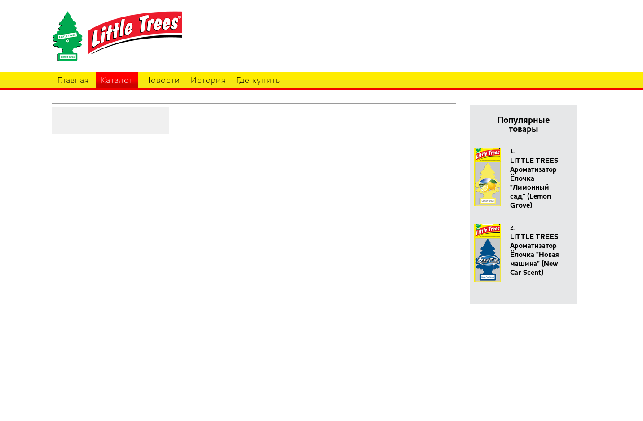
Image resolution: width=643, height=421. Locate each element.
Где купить (258, 81)
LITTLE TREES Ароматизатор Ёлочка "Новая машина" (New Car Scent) (534, 255)
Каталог (117, 81)
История (208, 81)
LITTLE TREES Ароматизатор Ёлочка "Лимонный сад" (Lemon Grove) (534, 183)
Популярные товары (523, 125)
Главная (73, 81)
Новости (162, 81)
